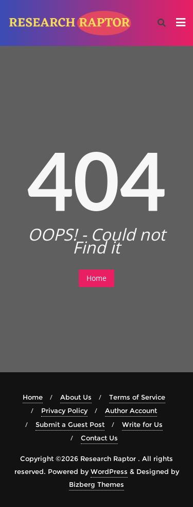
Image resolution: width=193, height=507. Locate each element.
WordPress (109, 471)
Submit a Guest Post (70, 424)
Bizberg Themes (96, 484)
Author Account (131, 410)
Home (96, 278)
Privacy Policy (64, 410)
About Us (76, 397)
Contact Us (99, 438)
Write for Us (142, 424)
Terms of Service (137, 397)
